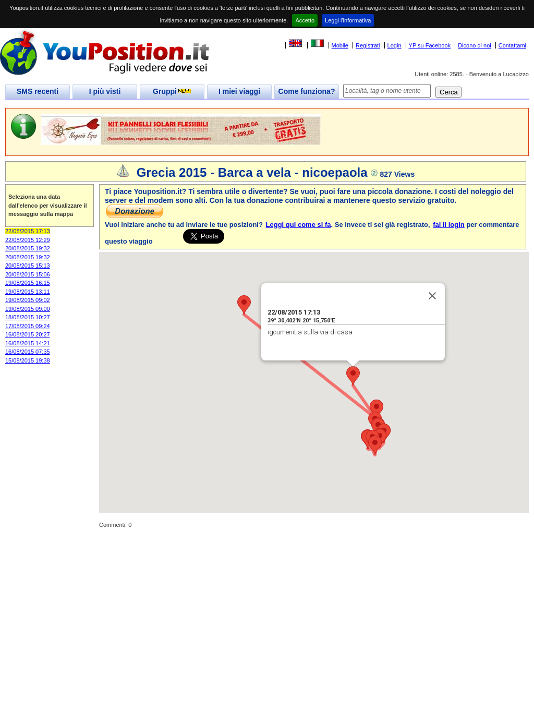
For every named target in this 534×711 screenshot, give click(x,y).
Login (394, 45)
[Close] (432, 295)
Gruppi (172, 91)
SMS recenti (37, 91)
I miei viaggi (239, 91)
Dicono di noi (474, 45)
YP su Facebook (430, 45)
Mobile (340, 45)
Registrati (368, 45)
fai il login (449, 224)
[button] (353, 375)
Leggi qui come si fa (298, 224)
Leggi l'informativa (348, 20)
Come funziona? (306, 91)
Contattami (512, 45)
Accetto (304, 20)
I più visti (105, 91)
